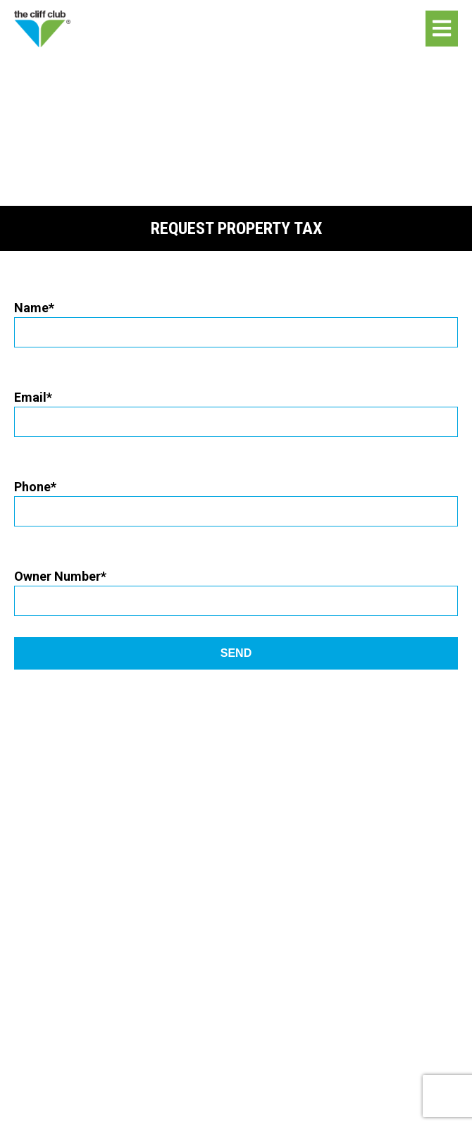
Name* (236, 319)
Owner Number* (236, 588)
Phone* (236, 498)
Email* (236, 409)
